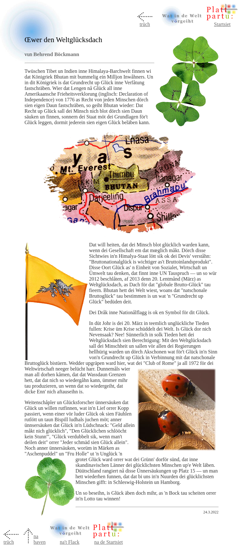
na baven (40, 539)
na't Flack (69, 540)
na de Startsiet (108, 542)
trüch (145, 24)
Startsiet (222, 24)
